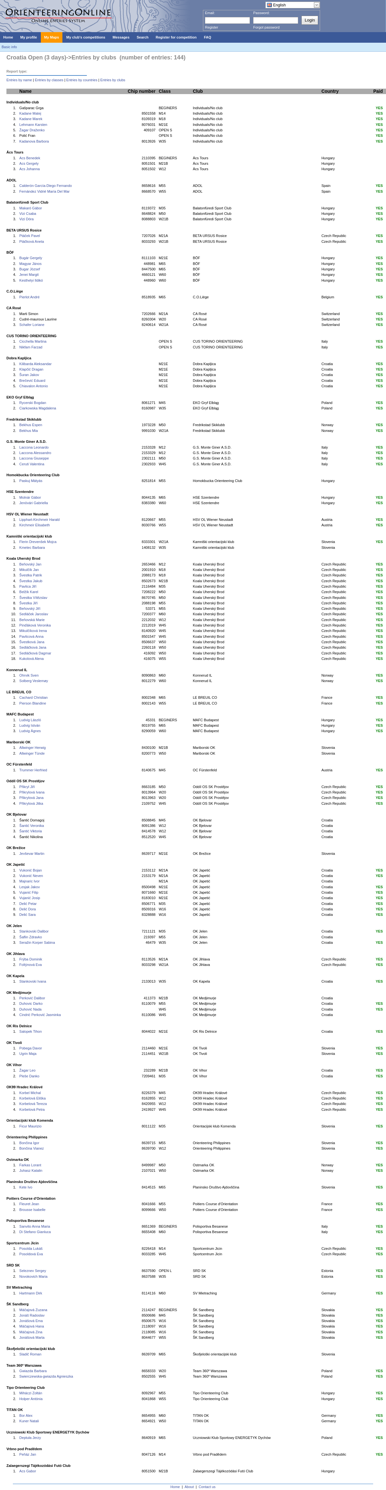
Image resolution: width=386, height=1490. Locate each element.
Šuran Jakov (29, 375)
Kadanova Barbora (34, 141)
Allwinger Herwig (32, 747)
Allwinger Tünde (32, 753)
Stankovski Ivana (32, 981)
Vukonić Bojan (30, 870)
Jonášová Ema (31, 1321)
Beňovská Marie (32, 620)
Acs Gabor (27, 1471)
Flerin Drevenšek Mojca (38, 542)
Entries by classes (49, 80)
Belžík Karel (28, 592)
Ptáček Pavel (29, 236)
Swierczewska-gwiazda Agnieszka (46, 1376)
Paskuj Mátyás (30, 481)
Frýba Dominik (30, 959)
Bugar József (29, 269)
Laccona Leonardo (34, 447)
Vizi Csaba (27, 213)
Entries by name (19, 80)
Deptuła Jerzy (30, 1438)
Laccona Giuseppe (34, 458)
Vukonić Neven (31, 876)
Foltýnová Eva (30, 965)
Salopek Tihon (30, 1031)
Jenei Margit (29, 274)
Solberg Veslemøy (33, 681)
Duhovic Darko (30, 1003)
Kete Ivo (25, 1187)
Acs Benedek (29, 158)
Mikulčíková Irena (33, 631)
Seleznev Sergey (32, 1271)
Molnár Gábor (30, 497)
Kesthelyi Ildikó (31, 280)
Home (175, 1487)
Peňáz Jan (27, 1454)
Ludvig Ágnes (30, 731)
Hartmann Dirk (30, 1293)
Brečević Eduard (32, 380)
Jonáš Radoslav (31, 1315)
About (189, 1487)
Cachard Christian (33, 697)
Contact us (207, 1487)
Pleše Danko (29, 1076)
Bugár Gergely (30, 258)
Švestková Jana (31, 642)
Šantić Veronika (31, 826)
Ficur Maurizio (30, 1126)
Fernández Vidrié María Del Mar (44, 191)
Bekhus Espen (30, 425)
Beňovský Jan (30, 564)
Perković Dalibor (32, 998)
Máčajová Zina (30, 1332)
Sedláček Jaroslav (33, 614)
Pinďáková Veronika (35, 625)
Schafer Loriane (31, 325)
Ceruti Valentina (31, 464)
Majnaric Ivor (29, 881)
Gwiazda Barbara (33, 1371)
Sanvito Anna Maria (34, 1226)
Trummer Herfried (33, 770)
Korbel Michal (30, 1093)
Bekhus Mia (28, 431)
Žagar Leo (27, 1070)
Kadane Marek (30, 119)
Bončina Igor (29, 1143)
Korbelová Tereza (33, 1104)
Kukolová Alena (31, 659)
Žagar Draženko (32, 130)
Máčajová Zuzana (33, 1310)
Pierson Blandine (32, 703)
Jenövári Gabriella (33, 503)
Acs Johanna (29, 169)
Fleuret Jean (29, 1204)
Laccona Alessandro (35, 453)
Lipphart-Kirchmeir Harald (39, 520)
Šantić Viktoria (30, 831)
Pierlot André (29, 297)
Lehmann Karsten (33, 125)
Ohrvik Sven (29, 675)
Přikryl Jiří (27, 787)
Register (211, 27)
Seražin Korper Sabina (37, 942)
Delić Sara (27, 914)
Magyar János (30, 264)
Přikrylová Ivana (31, 792)
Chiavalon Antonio (33, 386)
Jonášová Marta (31, 1337)
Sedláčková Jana (32, 647)
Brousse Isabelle (32, 1210)
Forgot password (266, 27)
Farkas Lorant (30, 1165)
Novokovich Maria (33, 1276)
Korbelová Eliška (32, 1098)
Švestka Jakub (30, 581)
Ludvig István (29, 725)
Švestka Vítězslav (33, 598)
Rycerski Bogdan (32, 403)
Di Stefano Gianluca (35, 1232)
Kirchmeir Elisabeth (34, 525)
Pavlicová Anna (31, 636)
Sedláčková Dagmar (35, 653)
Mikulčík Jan (29, 570)
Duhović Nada (30, 1009)
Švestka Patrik (30, 575)
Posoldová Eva (31, 1254)
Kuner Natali (29, 1421)
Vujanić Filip (28, 892)
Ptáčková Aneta (31, 241)
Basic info (9, 47)
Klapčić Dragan (31, 369)
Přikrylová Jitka (31, 803)
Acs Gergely (29, 163)
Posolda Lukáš (30, 1248)
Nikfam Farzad (30, 347)
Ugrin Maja (27, 1054)
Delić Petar (28, 904)
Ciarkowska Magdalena (37, 408)
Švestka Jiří (28, 603)
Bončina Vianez (31, 1148)
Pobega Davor (30, 1048)
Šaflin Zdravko (30, 937)
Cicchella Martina (32, 341)
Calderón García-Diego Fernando (45, 186)
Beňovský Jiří (29, 608)
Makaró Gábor (30, 208)
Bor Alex (25, 1415)
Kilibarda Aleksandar (35, 364)
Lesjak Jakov (29, 887)
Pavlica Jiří (27, 586)
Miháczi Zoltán (30, 1393)
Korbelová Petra (32, 1109)
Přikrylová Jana (31, 798)
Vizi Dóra (26, 219)
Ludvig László (30, 720)
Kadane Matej (30, 113)
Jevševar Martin (31, 853)
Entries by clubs (112, 80)
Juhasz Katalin (30, 1170)
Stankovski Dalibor (34, 931)
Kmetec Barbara (32, 547)
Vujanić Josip (29, 898)
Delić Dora (27, 909)
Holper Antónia (30, 1399)
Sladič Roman (30, 1354)
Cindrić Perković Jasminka (40, 1015)
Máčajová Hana (31, 1326)
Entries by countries (81, 80)
